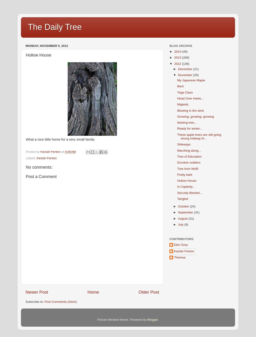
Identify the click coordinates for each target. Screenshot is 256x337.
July (181, 224)
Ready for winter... (189, 128)
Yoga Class (185, 92)
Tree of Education (189, 156)
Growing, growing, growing (195, 116)
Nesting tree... (187, 122)
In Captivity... (186, 186)
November (185, 75)
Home (93, 292)
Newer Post (37, 292)
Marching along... (189, 150)
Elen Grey (181, 244)
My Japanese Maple (191, 80)
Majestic (183, 104)
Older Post (149, 292)
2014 (178, 51)
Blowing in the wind (190, 110)
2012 (178, 63)
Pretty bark (184, 174)
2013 (178, 57)
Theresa (180, 257)
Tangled (182, 199)
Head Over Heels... (190, 98)
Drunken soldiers (189, 162)
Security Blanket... (189, 193)
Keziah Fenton (47, 158)
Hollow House (186, 180)
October (184, 206)
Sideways (184, 144)
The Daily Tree (55, 27)
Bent (180, 86)
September (186, 212)
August (183, 218)
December (185, 69)
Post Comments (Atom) (61, 301)
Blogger (152, 319)
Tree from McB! (188, 168)
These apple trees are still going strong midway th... (199, 136)
